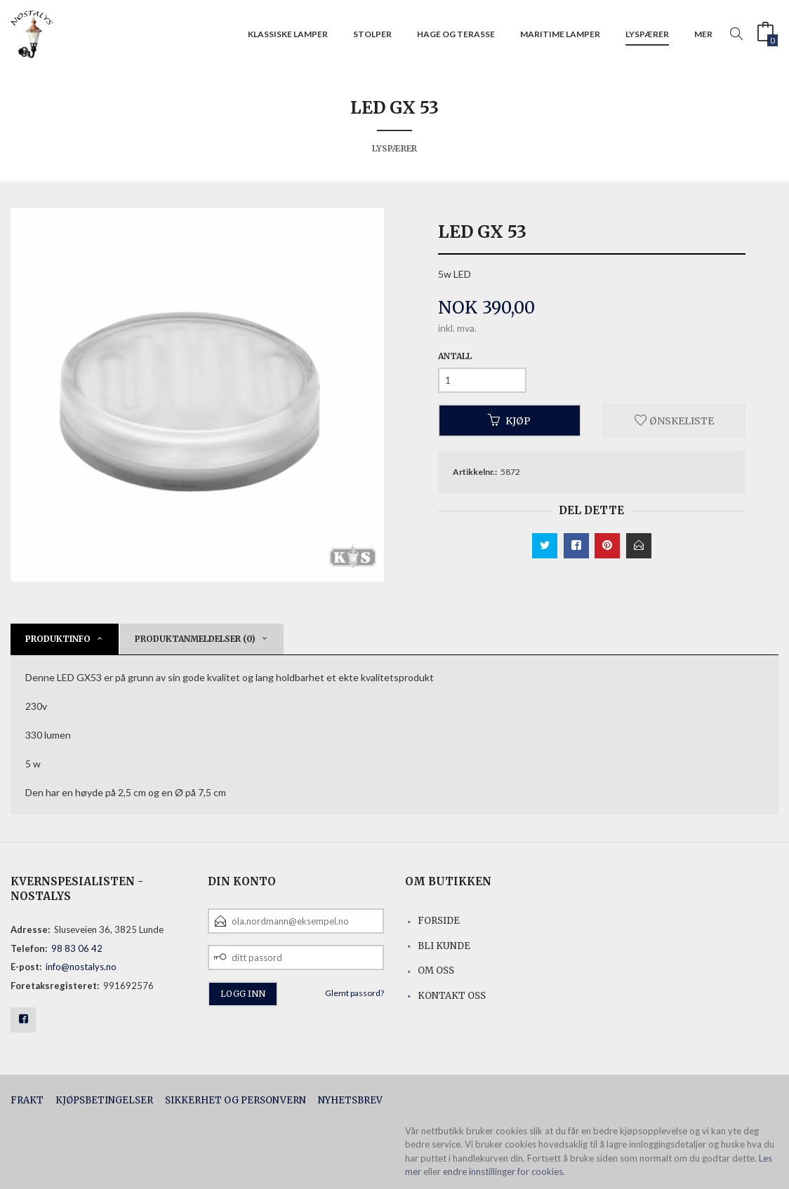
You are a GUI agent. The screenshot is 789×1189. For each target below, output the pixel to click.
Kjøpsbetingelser (104, 1100)
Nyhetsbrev (350, 1100)
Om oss (436, 970)
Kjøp (509, 420)
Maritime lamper (560, 34)
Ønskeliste (674, 420)
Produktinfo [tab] (58, 638)
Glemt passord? (354, 993)
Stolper (372, 34)
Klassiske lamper (288, 34)
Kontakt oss (452, 996)
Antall (455, 356)
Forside (439, 921)
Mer (703, 34)
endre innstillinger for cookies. (504, 1171)
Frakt (27, 1100)
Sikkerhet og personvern (235, 1100)
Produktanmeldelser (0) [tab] (195, 638)
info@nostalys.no (81, 966)
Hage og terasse (456, 34)
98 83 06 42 (76, 948)
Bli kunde (444, 946)
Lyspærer (647, 34)
